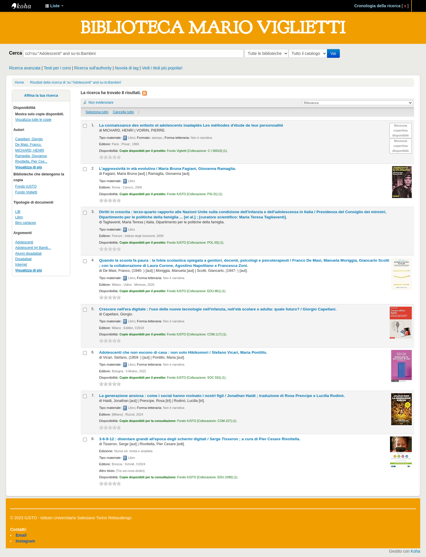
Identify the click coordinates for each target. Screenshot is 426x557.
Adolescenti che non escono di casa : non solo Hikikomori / (183, 352)
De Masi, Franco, (28, 145)
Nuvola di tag (127, 68)
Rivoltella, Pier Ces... (31, 161)
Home (19, 82)
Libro (19, 217)
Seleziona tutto (97, 112)
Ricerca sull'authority (93, 68)
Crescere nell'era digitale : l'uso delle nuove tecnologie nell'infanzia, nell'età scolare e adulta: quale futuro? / (217, 309)
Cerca (15, 52)
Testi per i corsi (57, 68)
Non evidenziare (101, 102)
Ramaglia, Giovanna (30, 156)
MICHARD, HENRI (29, 150)
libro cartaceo (25, 223)
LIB (17, 212)
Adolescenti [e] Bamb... (33, 248)
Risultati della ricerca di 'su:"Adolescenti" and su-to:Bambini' (75, 82)
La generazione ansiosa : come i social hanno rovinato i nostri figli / (222, 396)
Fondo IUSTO (26, 186)
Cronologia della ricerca (377, 5)
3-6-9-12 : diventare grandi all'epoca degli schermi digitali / (199, 439)
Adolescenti (24, 242)
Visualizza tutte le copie (33, 120)
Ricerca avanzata (24, 68)
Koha (415, 551)
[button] (54, 6)
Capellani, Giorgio (29, 139)
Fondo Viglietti (26, 192)
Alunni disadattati (28, 253)
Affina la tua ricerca (41, 96)
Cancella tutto (123, 112)
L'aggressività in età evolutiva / (167, 168)
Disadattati (23, 259)
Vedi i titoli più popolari (162, 68)
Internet (21, 265)
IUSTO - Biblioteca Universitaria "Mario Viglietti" (26, 6)
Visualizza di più (28, 167)
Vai (334, 53)
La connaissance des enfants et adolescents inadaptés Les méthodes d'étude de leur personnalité (191, 125)
